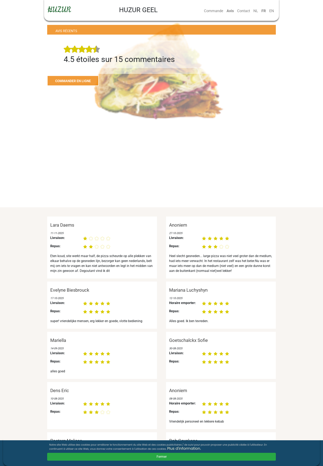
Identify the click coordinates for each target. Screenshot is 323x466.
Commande (213, 11)
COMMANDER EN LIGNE (73, 81)
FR (263, 11)
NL (255, 11)
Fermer (162, 457)
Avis (230, 11)
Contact (243, 11)
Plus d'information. (184, 448)
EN (271, 11)
